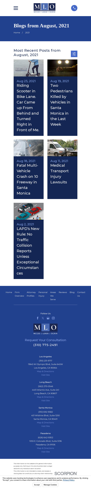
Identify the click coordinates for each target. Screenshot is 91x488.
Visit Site (45, 375)
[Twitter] (42, 318)
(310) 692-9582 (45, 412)
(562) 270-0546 (45, 386)
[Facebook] (37, 318)
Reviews (63, 292)
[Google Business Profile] (48, 318)
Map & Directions (45, 371)
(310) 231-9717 (45, 361)
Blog (72, 292)
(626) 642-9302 (45, 437)
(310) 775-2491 (45, 345)
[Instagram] (53, 318)
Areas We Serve (53, 296)
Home (9, 292)
